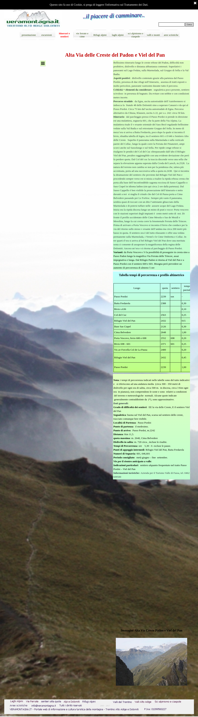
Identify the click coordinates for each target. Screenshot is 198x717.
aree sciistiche (171, 34)
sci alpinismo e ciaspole (135, 35)
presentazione (29, 34)
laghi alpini (118, 34)
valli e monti (153, 34)
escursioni (46, 34)
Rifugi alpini (100, 34)
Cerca (189, 24)
